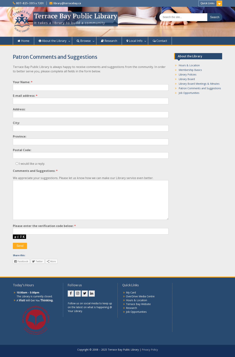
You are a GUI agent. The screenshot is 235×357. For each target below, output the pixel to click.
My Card (131, 292)
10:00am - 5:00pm (28, 292)
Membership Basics (190, 70)
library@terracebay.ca (67, 3)
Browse (84, 41)
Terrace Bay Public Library (75, 16)
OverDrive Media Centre (140, 296)
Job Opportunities (189, 93)
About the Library (52, 41)
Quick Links (207, 3)
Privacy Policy (150, 349)
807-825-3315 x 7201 (30, 3)
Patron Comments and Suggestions (200, 88)
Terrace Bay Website (138, 304)
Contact (160, 41)
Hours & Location (189, 65)
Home (23, 41)
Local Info (134, 41)
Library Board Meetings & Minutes (199, 83)
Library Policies (187, 74)
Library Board (187, 79)
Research (109, 41)
